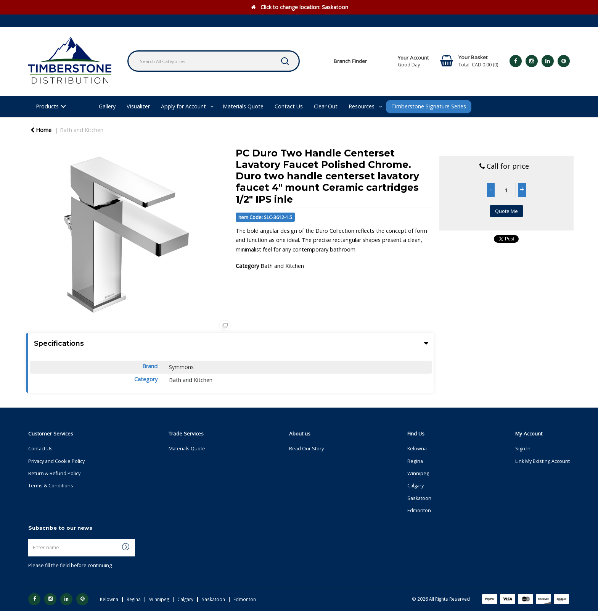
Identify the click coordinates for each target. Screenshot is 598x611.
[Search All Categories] (214, 61)
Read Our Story (306, 448)
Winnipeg (418, 473)
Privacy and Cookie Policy (56, 461)
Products (47, 106)
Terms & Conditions (50, 485)
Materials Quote (243, 106)
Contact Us (289, 106)
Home (41, 130)
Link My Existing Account (542, 461)
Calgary (415, 485)
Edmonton (419, 510)
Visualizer (138, 106)
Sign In (522, 448)
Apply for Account (183, 106)
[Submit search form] (285, 61)
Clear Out (326, 106)
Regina (415, 461)
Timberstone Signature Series (428, 106)
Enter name (30, 538)
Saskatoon (419, 498)
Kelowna (417, 448)
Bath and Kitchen (81, 130)
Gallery (107, 106)
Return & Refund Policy (54, 473)
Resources (362, 106)
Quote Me (506, 211)
